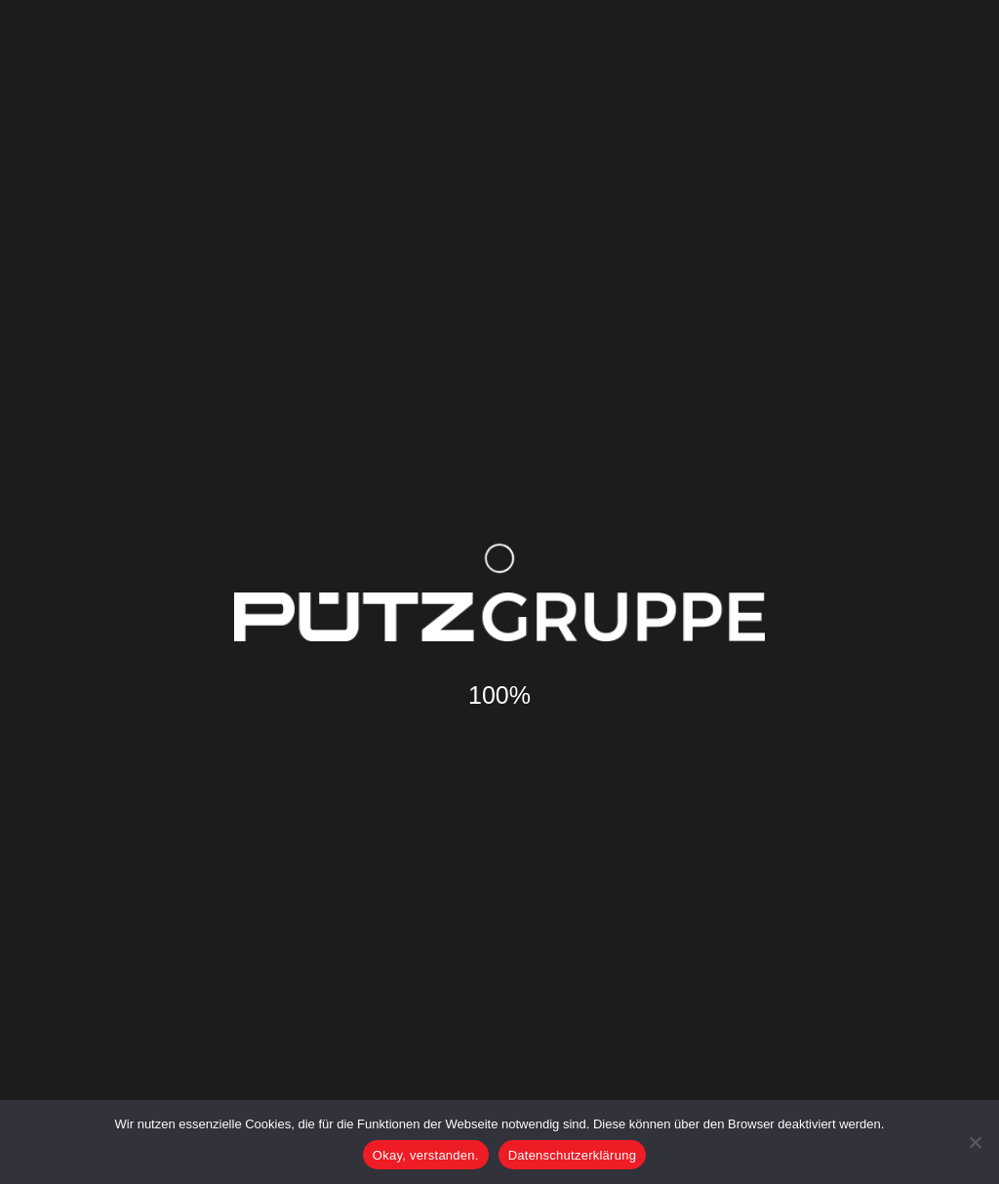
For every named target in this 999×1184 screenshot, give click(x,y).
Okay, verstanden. (426, 1155)
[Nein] (974, 1142)
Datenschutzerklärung (572, 1155)
